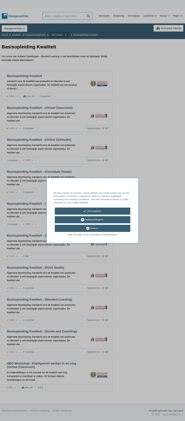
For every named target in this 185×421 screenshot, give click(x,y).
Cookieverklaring (108, 235)
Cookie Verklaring (80, 202)
